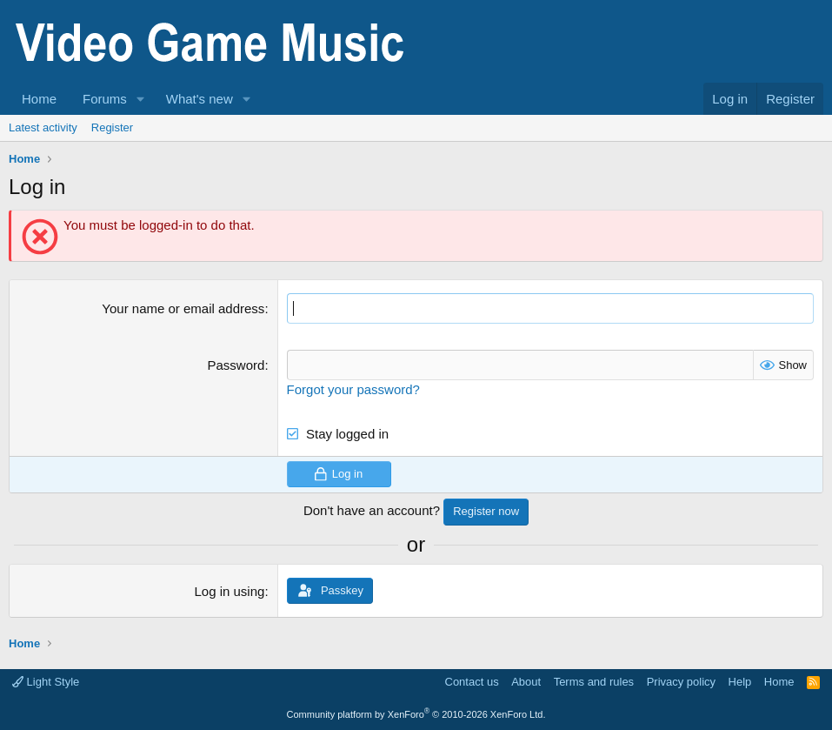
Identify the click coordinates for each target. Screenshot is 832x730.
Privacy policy (681, 681)
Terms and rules (594, 681)
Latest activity (43, 127)
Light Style (45, 681)
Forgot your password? (353, 389)
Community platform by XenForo (416, 714)
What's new (199, 98)
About (526, 681)
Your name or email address (183, 308)
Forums (105, 98)
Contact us (472, 681)
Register (112, 127)
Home (39, 98)
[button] (141, 99)
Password (236, 365)
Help (740, 681)
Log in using (229, 591)
